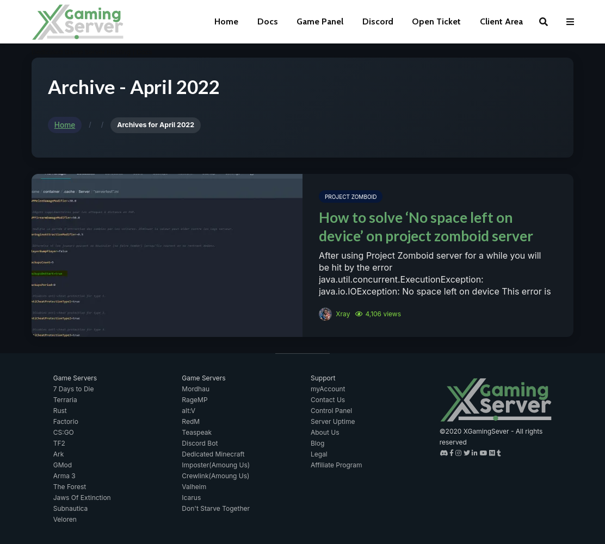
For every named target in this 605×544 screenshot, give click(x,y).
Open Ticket (436, 21)
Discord (377, 21)
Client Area (501, 21)
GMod (62, 465)
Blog (317, 443)
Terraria (65, 400)
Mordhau (195, 389)
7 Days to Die (73, 389)
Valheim (194, 487)
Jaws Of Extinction (82, 497)
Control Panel (331, 411)
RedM (191, 421)
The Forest (70, 487)
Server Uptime (333, 421)
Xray (334, 314)
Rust (60, 411)
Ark (58, 454)
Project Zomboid (350, 196)
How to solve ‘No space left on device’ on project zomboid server (426, 227)
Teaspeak (197, 432)
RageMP (194, 400)
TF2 (59, 443)
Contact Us (328, 400)
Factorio (65, 421)
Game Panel (320, 21)
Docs (267, 21)
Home (226, 21)
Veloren (65, 519)
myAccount (328, 389)
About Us (325, 432)
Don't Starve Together (216, 508)
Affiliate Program (336, 465)
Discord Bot (200, 443)
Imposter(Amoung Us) (216, 465)
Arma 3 (64, 476)
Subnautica (70, 508)
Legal (319, 454)
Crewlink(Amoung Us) (215, 476)
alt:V (188, 411)
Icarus (191, 497)
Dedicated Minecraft (213, 454)
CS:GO (63, 432)
